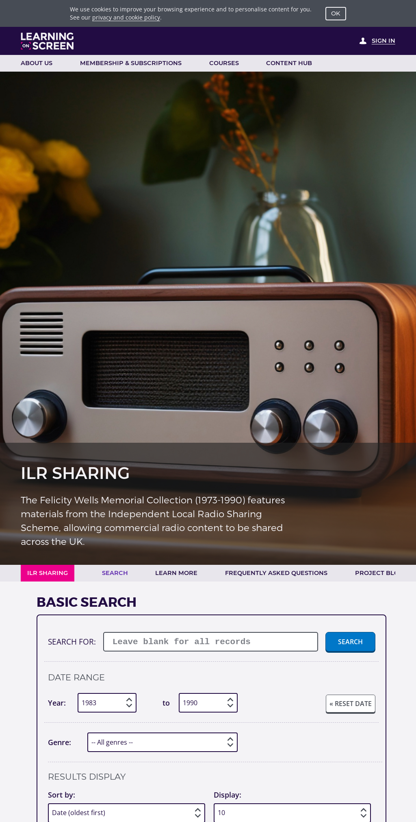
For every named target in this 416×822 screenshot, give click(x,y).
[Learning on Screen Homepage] (47, 41)
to (166, 703)
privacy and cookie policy (126, 17)
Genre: (59, 742)
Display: (227, 795)
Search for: (72, 641)
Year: (57, 703)
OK (335, 13)
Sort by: (61, 795)
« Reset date (350, 703)
